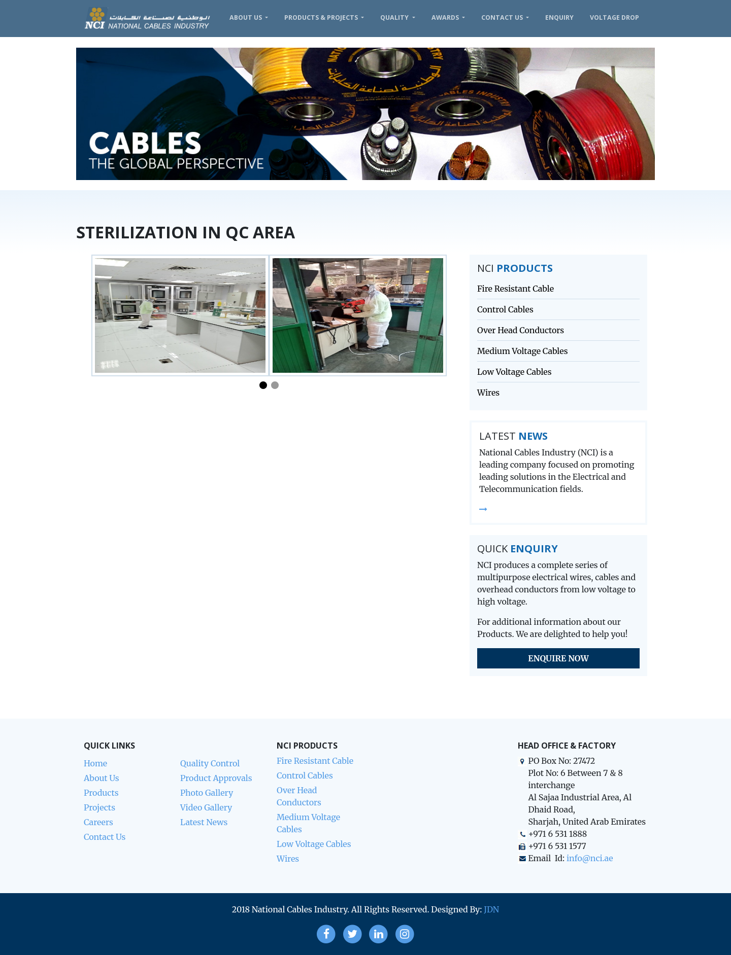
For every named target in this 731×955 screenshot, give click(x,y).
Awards (445, 17)
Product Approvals (216, 778)
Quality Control (210, 763)
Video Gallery (206, 807)
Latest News (203, 822)
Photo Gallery (206, 793)
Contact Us (502, 17)
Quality (395, 17)
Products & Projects (321, 17)
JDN (491, 909)
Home (95, 763)
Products (101, 793)
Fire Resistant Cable (515, 289)
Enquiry (559, 17)
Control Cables (505, 309)
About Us (246, 17)
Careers (98, 822)
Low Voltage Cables (514, 372)
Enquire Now (558, 658)
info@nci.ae (590, 858)
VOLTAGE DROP (614, 17)
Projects (99, 807)
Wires (488, 392)
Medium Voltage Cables (522, 351)
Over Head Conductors (520, 330)
